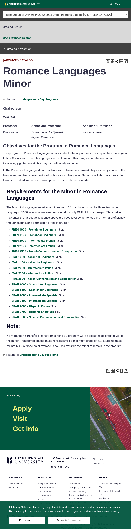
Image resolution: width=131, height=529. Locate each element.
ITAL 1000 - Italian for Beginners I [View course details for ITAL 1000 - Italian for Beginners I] (34, 257)
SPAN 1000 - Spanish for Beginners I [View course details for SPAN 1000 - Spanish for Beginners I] (35, 284)
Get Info (26, 429)
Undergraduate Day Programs (39, 99)
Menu (118, 4)
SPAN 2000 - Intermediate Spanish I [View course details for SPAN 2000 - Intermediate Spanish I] (35, 295)
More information (69, 520)
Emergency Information (80, 487)
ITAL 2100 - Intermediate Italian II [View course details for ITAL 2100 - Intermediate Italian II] (33, 273)
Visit (20, 418)
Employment (75, 483)
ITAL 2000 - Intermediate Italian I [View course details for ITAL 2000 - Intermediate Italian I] (33, 268)
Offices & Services (15, 483)
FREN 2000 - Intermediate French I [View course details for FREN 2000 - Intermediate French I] (34, 240)
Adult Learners (45, 491)
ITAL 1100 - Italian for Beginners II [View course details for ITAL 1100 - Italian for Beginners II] (34, 262)
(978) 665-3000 (59, 466)
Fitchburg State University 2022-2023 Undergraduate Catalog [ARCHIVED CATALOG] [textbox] (58, 14)
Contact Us (98, 463)
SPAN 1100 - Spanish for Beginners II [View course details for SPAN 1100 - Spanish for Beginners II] (36, 290)
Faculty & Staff (45, 495)
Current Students (46, 487)
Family (41, 499)
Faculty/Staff (13, 487)
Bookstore (104, 498)
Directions (98, 459)
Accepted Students (47, 483)
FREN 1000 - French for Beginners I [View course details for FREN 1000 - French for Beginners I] (34, 229)
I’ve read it (27, 520)
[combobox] (65, 14)
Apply (22, 408)
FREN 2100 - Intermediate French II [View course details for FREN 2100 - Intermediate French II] (34, 246)
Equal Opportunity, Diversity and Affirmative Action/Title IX (80, 494)
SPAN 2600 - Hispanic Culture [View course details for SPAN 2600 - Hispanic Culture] (31, 306)
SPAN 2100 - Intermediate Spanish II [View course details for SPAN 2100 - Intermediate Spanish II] (35, 300)
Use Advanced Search (17, 38)
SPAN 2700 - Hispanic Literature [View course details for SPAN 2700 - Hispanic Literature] (33, 311)
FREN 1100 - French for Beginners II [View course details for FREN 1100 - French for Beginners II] (35, 235)
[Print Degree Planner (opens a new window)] (108, 61)
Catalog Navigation (19, 49)
